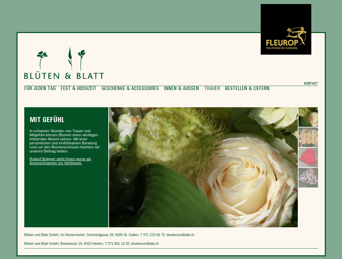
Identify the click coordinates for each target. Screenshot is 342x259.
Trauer (212, 88)
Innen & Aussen (181, 88)
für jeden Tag (40, 88)
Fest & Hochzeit (78, 88)
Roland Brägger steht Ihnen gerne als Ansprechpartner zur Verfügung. (60, 161)
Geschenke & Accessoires (130, 88)
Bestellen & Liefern (247, 88)
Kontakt (311, 83)
